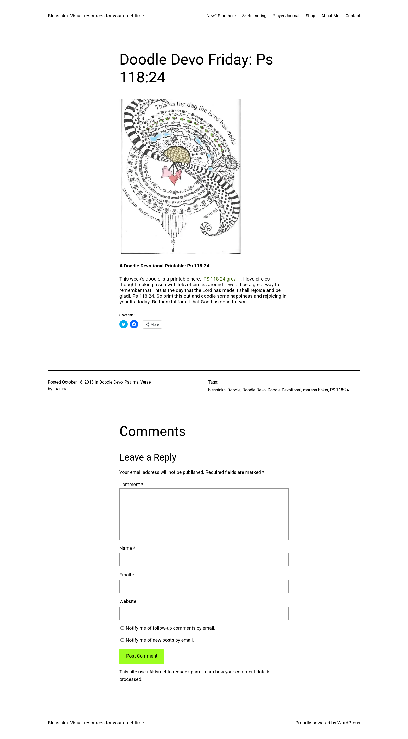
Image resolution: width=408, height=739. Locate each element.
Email (126, 574)
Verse (145, 382)
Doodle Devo (111, 382)
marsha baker (315, 389)
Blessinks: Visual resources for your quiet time (96, 15)
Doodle (233, 389)
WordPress (348, 722)
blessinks (217, 389)
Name (127, 548)
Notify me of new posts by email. (160, 640)
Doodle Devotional (284, 389)
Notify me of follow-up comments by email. (170, 628)
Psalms (131, 382)
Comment (131, 484)
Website (127, 601)
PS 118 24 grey (219, 279)
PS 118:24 (339, 389)
